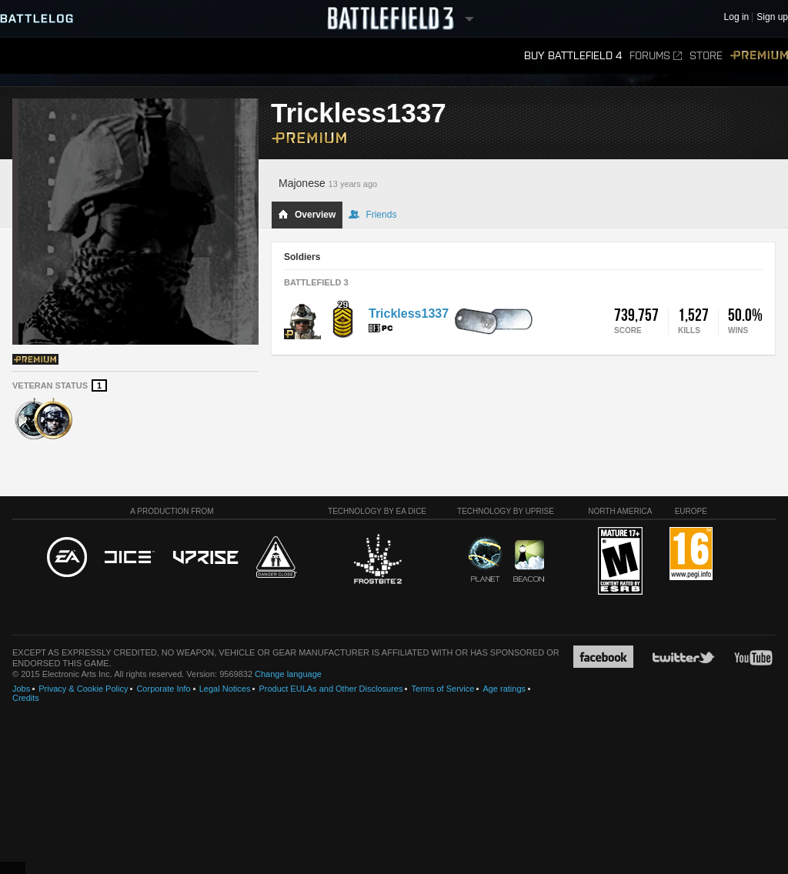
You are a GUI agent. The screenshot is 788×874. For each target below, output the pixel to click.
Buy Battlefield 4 (573, 55)
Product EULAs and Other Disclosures (330, 688)
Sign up (772, 17)
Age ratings (504, 688)
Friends (372, 214)
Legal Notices (225, 688)
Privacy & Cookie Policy (83, 688)
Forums (655, 55)
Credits (25, 697)
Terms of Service (442, 688)
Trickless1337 (409, 313)
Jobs (21, 688)
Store (706, 55)
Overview (307, 214)
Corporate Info (163, 688)
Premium (759, 56)
